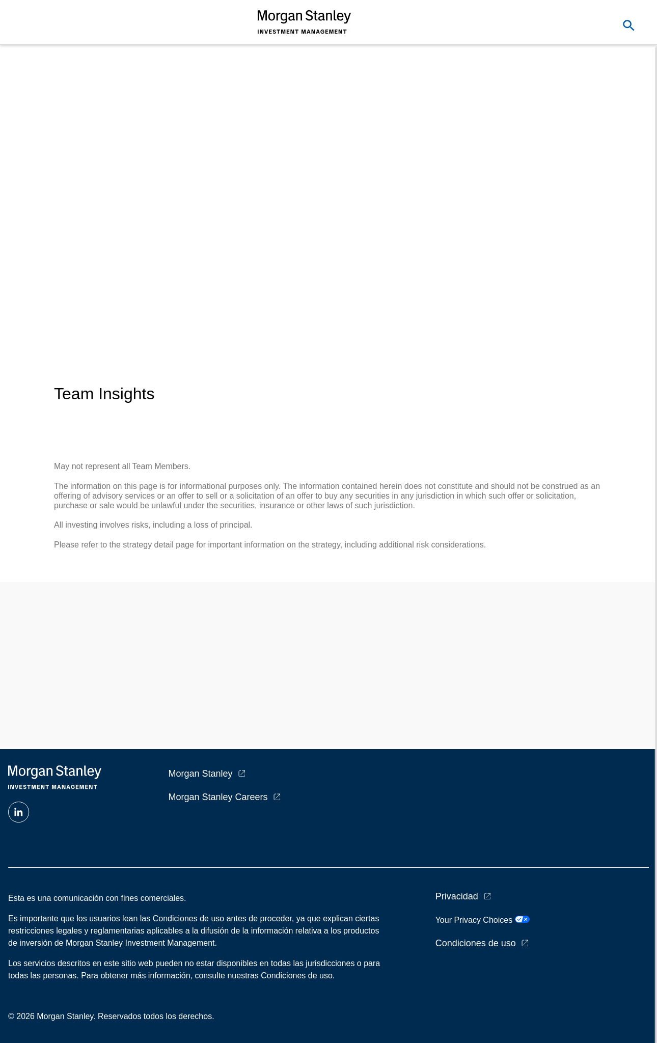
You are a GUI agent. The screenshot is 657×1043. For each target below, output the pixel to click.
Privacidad (456, 896)
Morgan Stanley (201, 773)
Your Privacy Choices (482, 920)
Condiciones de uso (475, 943)
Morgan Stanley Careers (218, 797)
